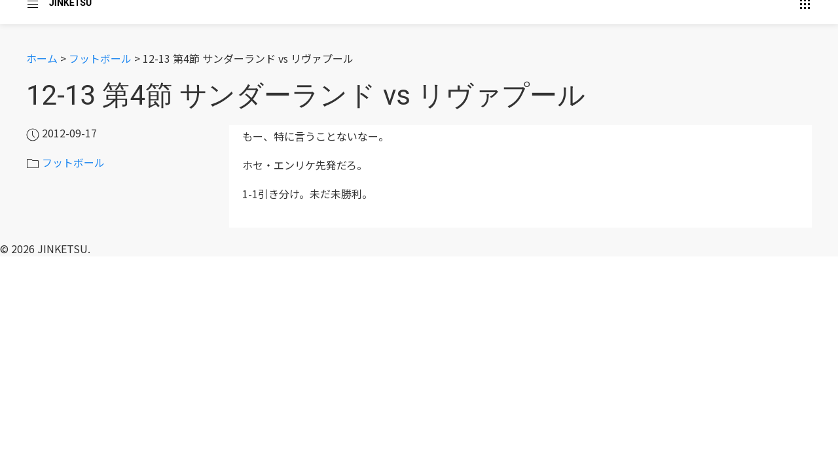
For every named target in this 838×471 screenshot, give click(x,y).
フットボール (100, 58)
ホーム (42, 58)
